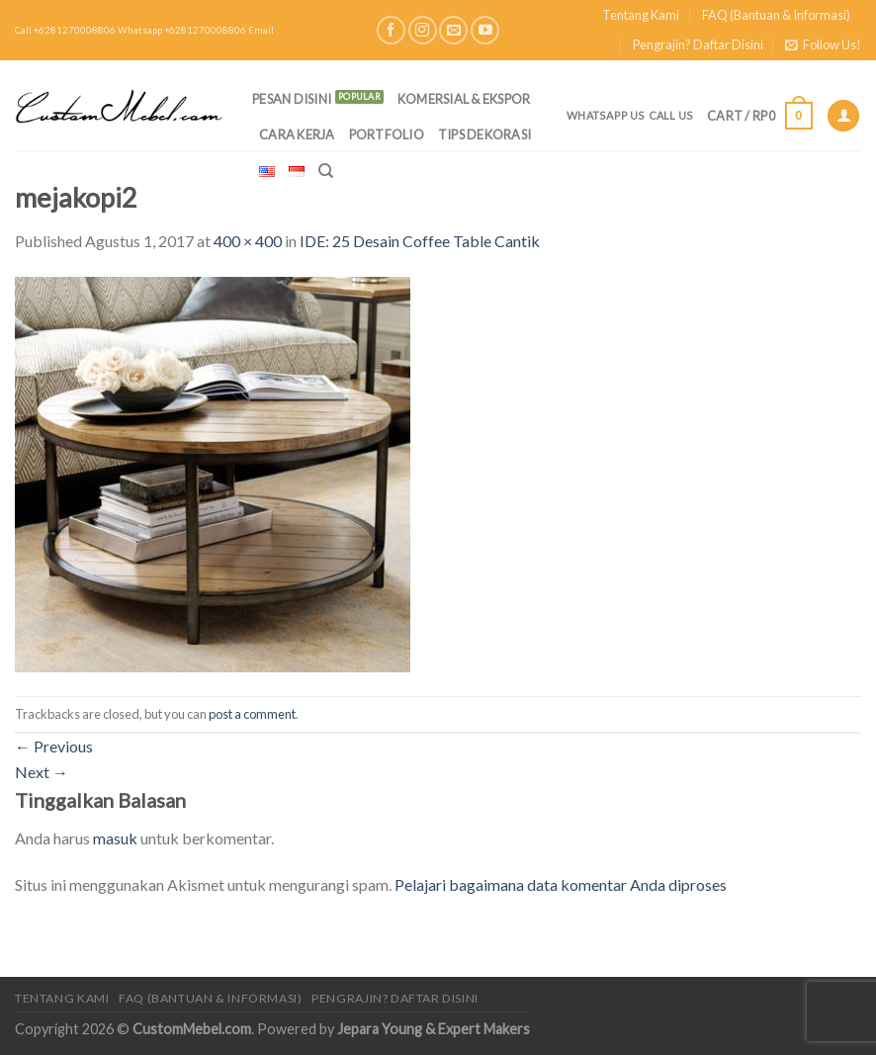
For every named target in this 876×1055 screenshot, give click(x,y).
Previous (54, 746)
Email (261, 30)
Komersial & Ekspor (464, 99)
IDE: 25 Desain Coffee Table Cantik (420, 240)
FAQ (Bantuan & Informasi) (776, 15)
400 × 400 (248, 240)
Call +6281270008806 (65, 30)
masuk (115, 838)
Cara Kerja (297, 134)
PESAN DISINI (291, 99)
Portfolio (386, 134)
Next (41, 771)
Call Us (671, 115)
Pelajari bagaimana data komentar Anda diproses (560, 884)
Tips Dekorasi (484, 134)
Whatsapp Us (606, 115)
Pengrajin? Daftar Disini (698, 44)
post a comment (252, 714)
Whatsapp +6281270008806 (182, 30)
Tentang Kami (640, 15)
